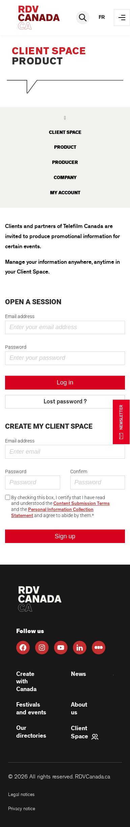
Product (65, 147)
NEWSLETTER (121, 422)
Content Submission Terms (81, 503)
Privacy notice (21, 808)
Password (15, 347)
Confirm (78, 471)
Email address (19, 316)
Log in (65, 382)
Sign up (65, 536)
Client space (65, 132)
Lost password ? (65, 402)
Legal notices (21, 794)
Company (65, 177)
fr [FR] (102, 17)
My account (65, 193)
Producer (65, 162)
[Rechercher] (82, 17)
